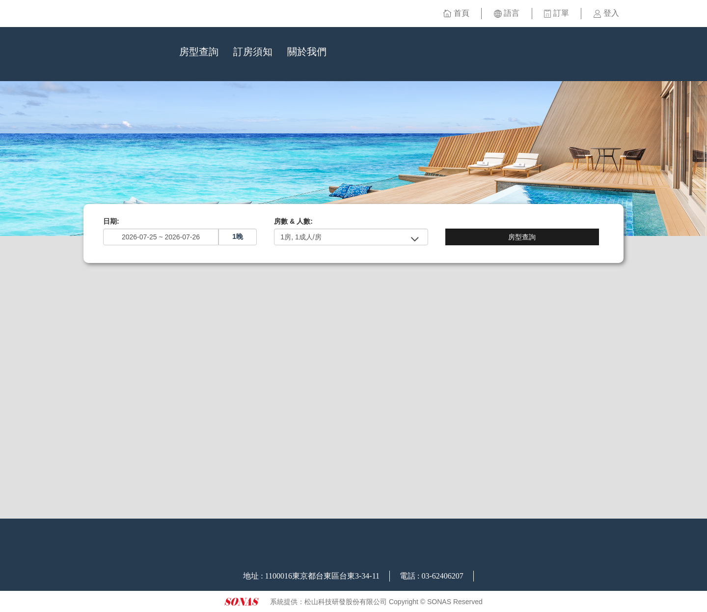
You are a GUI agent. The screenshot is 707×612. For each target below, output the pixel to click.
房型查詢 (198, 51)
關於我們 (306, 51)
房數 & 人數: (293, 221)
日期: (111, 221)
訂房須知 (252, 51)
